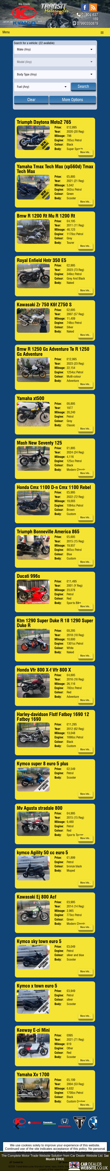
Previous (19, 1126)
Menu (6, 32)
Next (91, 1126)
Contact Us (16, 1162)
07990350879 (87, 23)
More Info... (85, 152)
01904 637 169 (90, 17)
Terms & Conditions (69, 1162)
